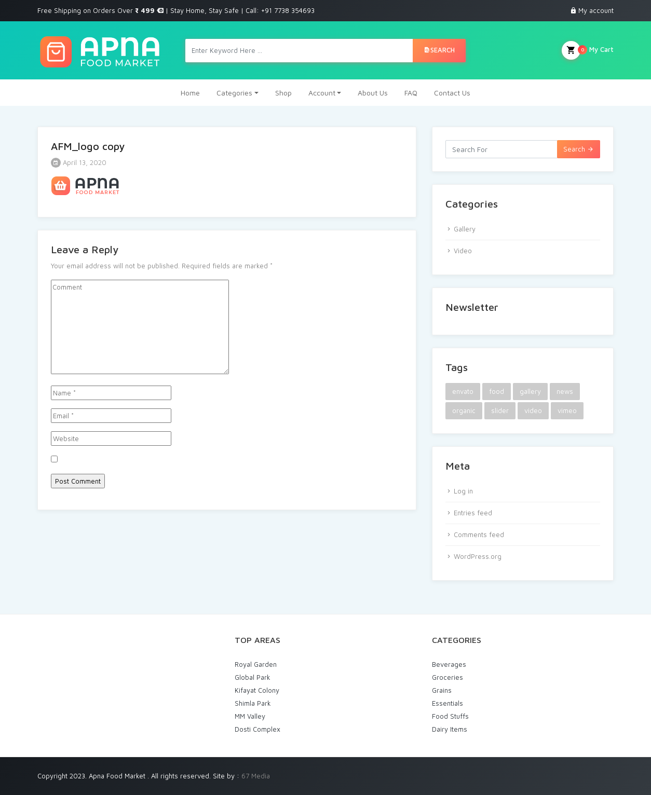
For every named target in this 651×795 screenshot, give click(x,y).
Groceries (447, 677)
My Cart (588, 50)
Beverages (449, 664)
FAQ (410, 92)
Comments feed (479, 534)
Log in (463, 491)
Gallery (465, 229)
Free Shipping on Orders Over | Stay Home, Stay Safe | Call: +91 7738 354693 (176, 10)
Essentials (447, 703)
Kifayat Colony (257, 690)
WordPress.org (477, 556)
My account (596, 10)
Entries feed (473, 513)
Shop (283, 92)
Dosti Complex (257, 729)
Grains (442, 690)
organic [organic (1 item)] (464, 410)
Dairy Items (449, 729)
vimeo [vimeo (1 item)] (567, 410)
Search (439, 50)
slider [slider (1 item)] (500, 410)
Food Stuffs (450, 716)
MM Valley (250, 716)
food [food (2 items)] (496, 391)
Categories (234, 92)
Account (321, 92)
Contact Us (452, 92)
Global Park (252, 677)
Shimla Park (253, 703)
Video (463, 250)
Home (190, 92)
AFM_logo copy (88, 146)
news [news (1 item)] (565, 391)
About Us (373, 92)
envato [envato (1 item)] (462, 391)
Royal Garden (256, 664)
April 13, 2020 (78, 162)
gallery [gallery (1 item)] (530, 391)
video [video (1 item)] (533, 410)
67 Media (255, 776)
